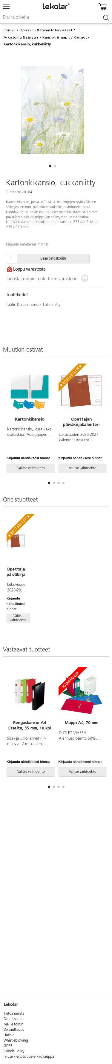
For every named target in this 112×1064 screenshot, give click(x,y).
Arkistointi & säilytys (21, 37)
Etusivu (10, 30)
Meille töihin (13, 1024)
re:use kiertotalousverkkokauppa (29, 1057)
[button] (50, 166)
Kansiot (80, 37)
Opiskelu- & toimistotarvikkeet (45, 30)
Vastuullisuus (14, 1030)
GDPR (8, 1046)
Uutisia (9, 1035)
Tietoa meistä (14, 1014)
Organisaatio (14, 1019)
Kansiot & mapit (56, 37)
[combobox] (56, 18)
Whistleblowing (16, 1040)
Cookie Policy (14, 1051)
